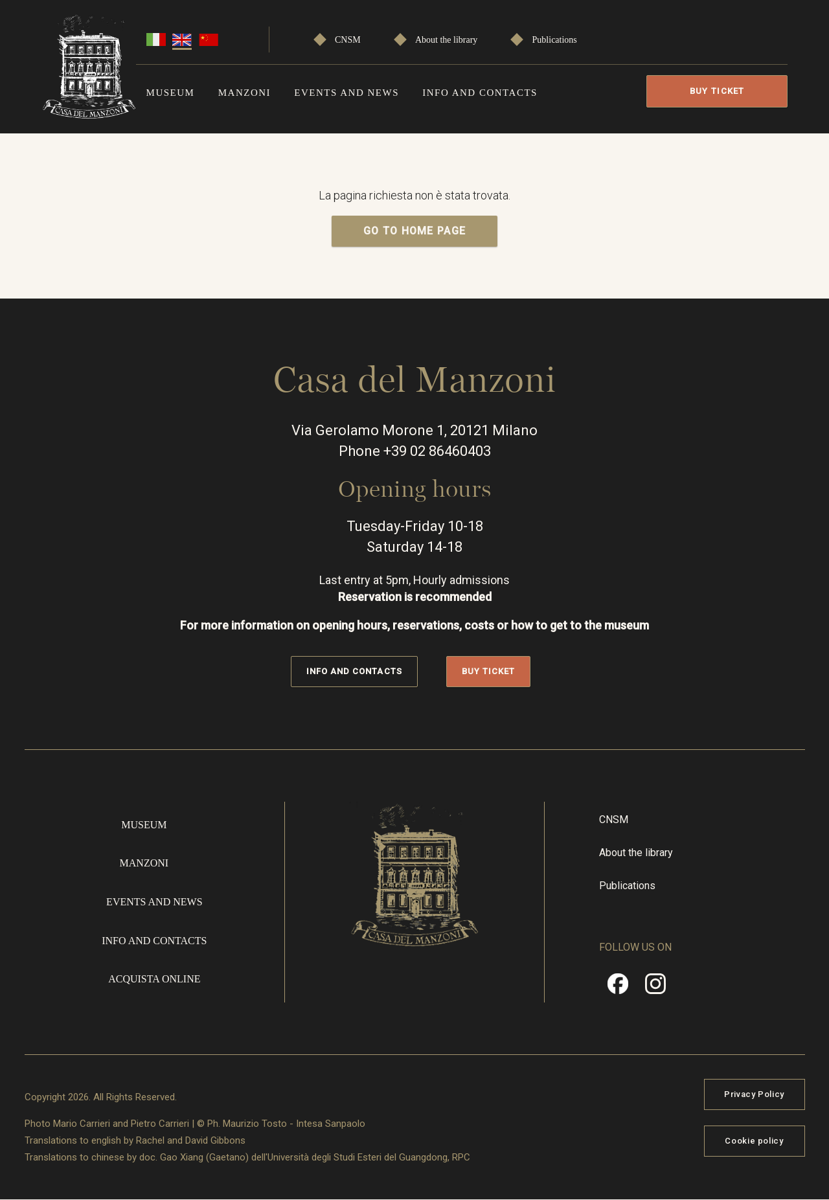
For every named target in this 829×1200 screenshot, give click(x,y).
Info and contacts (480, 92)
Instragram (655, 988)
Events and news (346, 92)
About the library (446, 40)
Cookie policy (754, 1141)
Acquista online (154, 978)
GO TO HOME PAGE (414, 231)
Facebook (618, 988)
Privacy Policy (754, 1094)
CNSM (348, 40)
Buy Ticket (717, 91)
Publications (554, 40)
